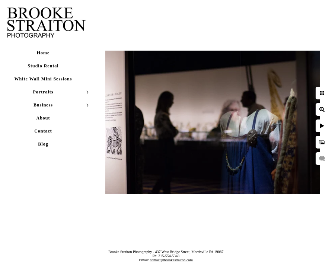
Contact (43, 131)
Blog (43, 144)
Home (43, 52)
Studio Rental (43, 65)
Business (43, 105)
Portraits (43, 92)
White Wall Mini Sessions (43, 79)
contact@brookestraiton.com (171, 260)
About (43, 118)
